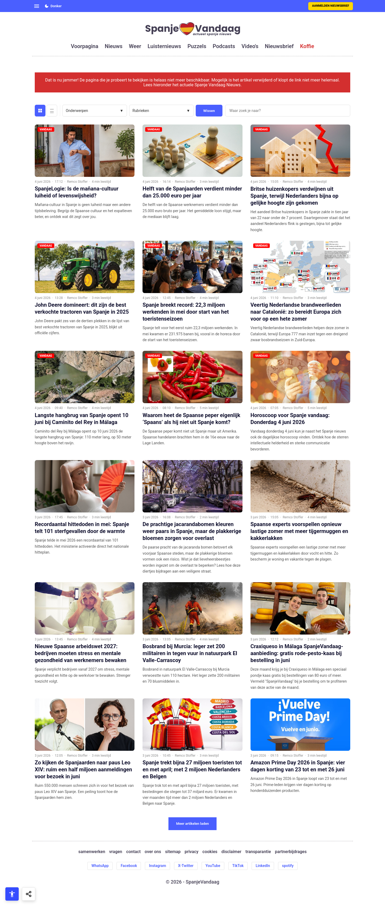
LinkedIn (263, 866)
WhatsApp (100, 866)
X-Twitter (186, 866)
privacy (191, 851)
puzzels (196, 46)
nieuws (113, 46)
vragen (115, 851)
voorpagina (84, 46)
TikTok (238, 866)
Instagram (157, 866)
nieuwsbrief (279, 46)
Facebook (129, 866)
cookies (209, 851)
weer (135, 46)
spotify (288, 866)
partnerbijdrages (291, 851)
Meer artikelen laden (192, 824)
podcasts (224, 46)
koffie (307, 46)
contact (133, 851)
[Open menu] (36, 6)
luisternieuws (164, 46)
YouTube (213, 866)
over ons (153, 851)
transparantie (258, 851)
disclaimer (231, 851)
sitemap (173, 851)
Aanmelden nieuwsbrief (330, 5)
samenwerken (91, 851)
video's (249, 46)
